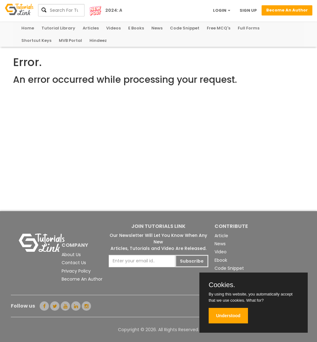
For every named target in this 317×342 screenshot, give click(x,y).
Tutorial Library (58, 28)
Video (221, 252)
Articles (91, 28)
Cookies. (222, 285)
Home (27, 28)
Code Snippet (184, 28)
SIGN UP (248, 10)
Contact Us (74, 263)
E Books (136, 28)
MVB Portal (70, 40)
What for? (254, 300)
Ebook (221, 260)
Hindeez (98, 40)
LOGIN (221, 10)
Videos (113, 28)
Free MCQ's (218, 28)
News (157, 28)
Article (221, 236)
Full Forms (248, 28)
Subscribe (192, 261)
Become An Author (82, 279)
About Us (71, 254)
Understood (228, 315)
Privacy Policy (76, 271)
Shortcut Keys (36, 40)
